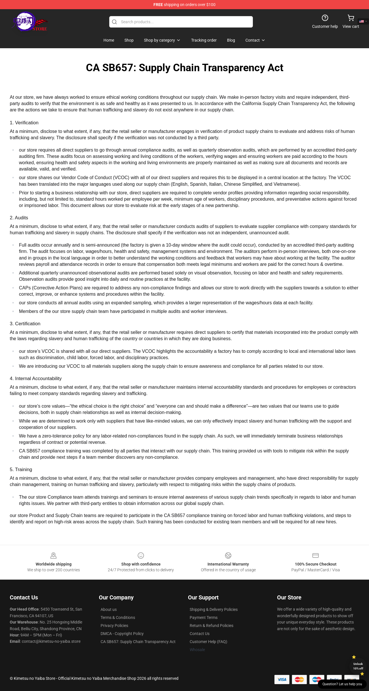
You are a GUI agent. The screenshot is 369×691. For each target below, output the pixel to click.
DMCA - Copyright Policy (122, 633)
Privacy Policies (114, 625)
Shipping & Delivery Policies (214, 609)
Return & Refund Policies (211, 625)
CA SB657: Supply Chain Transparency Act (138, 641)
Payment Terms (204, 617)
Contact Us (200, 633)
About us (109, 609)
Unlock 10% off (358, 666)
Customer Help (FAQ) (208, 641)
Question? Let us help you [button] (342, 684)
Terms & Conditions (118, 617)
